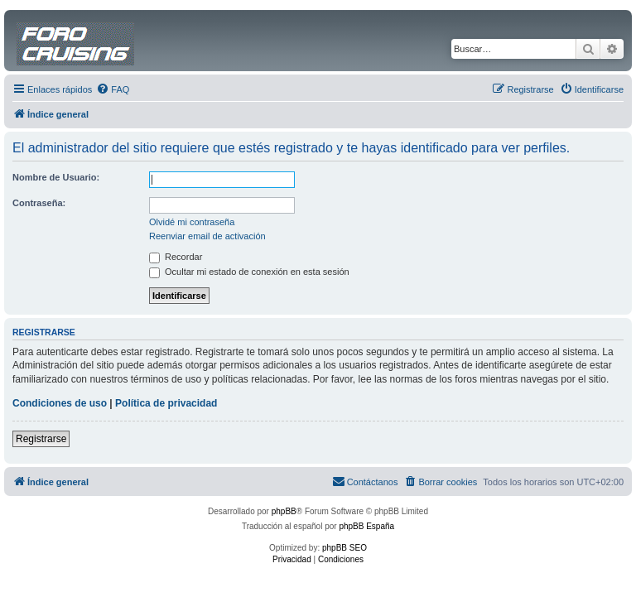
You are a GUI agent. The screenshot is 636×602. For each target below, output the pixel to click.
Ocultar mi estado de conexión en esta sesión (249, 272)
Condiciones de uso (59, 403)
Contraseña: (38, 203)
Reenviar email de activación (207, 236)
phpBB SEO (344, 547)
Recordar (175, 257)
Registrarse (41, 439)
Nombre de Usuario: (55, 177)
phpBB (284, 511)
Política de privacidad (166, 403)
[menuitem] (112, 89)
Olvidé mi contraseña (191, 222)
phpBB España (366, 526)
